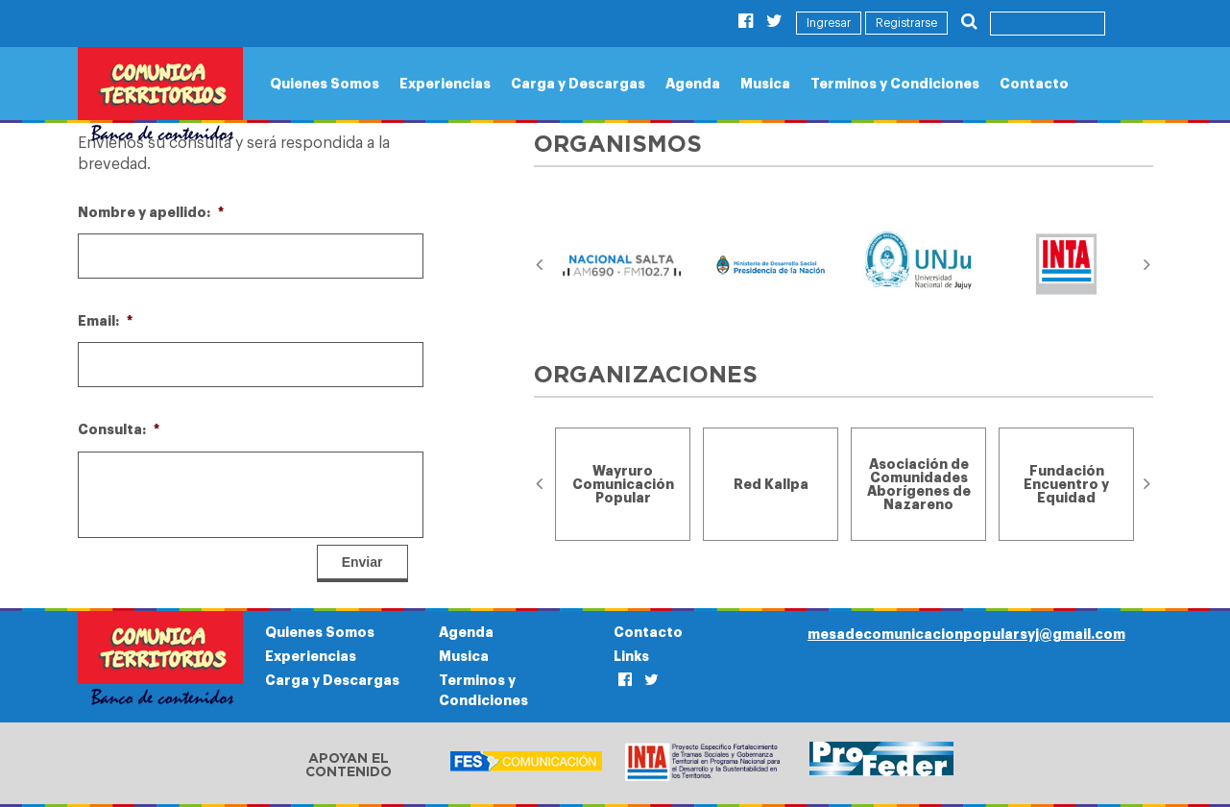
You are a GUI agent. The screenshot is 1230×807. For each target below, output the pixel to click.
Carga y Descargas (578, 83)
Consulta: (118, 429)
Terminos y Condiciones (894, 83)
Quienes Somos (324, 83)
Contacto (1034, 83)
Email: (105, 321)
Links (631, 656)
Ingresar (829, 23)
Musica (765, 83)
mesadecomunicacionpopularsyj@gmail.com (966, 634)
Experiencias (445, 83)
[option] (623, 265)
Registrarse (906, 23)
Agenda (692, 83)
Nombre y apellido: (151, 212)
